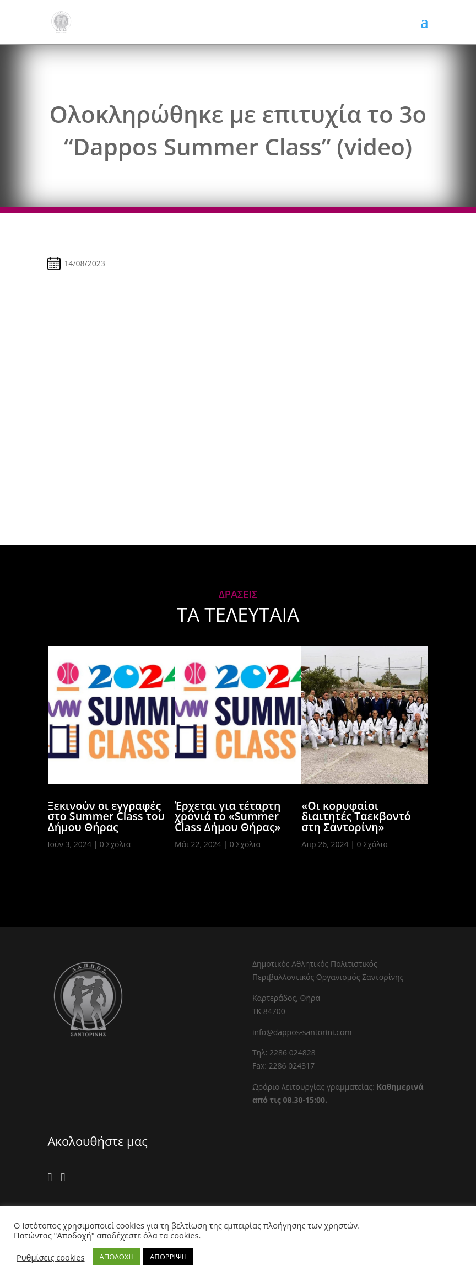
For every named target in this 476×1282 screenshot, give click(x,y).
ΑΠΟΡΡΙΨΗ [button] (168, 1257)
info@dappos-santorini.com (301, 1032)
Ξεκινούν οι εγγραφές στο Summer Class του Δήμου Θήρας (106, 816)
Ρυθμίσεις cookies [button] (51, 1257)
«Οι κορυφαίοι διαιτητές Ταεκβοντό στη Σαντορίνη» (355, 816)
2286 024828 (292, 1052)
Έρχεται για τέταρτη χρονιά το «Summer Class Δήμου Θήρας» (228, 816)
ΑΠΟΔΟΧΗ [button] (117, 1257)
